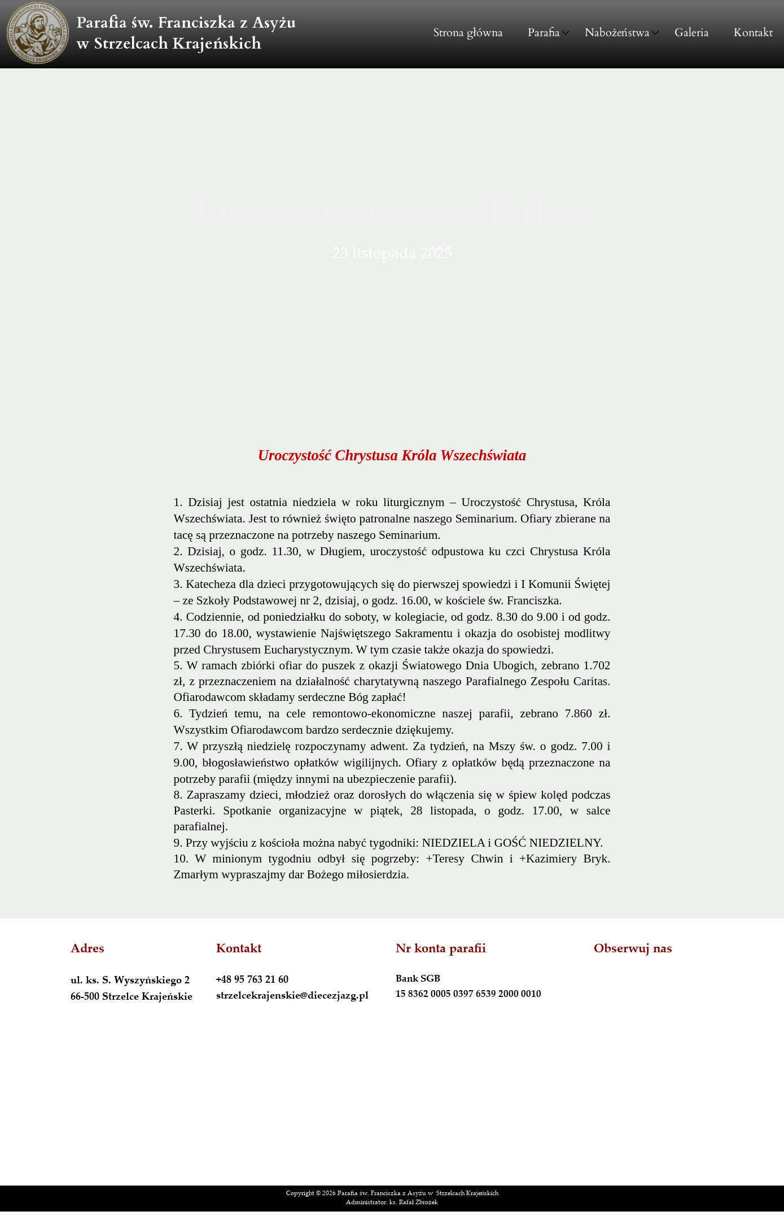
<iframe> (392, 1109)
